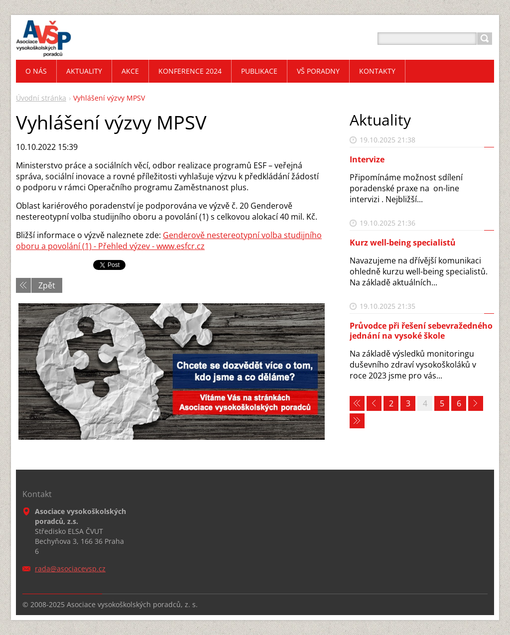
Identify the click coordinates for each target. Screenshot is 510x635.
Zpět (46, 285)
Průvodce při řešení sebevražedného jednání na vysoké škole (421, 330)
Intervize (367, 159)
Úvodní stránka (41, 98)
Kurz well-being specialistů (403, 242)
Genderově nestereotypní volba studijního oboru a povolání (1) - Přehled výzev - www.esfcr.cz (169, 241)
